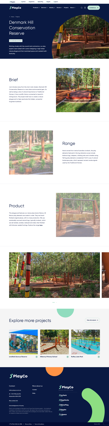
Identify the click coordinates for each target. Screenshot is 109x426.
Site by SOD (97, 424)
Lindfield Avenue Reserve (18, 357)
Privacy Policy (28, 424)
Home (11, 16)
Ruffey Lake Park (77, 357)
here (41, 227)
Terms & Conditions (39, 424)
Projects (66, 7)
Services (43, 7)
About (72, 7)
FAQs (33, 393)
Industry (51, 7)
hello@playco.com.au (15, 390)
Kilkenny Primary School (48, 357)
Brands (59, 7)
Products (35, 7)
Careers (34, 389)
